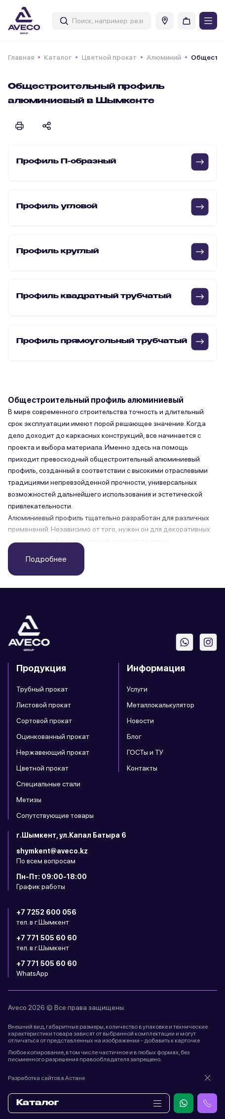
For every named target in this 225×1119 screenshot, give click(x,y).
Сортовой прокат (44, 721)
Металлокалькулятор (160, 705)
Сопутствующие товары (55, 815)
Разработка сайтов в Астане (46, 1078)
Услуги (137, 689)
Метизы (28, 800)
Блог (134, 736)
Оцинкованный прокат (52, 736)
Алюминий (164, 57)
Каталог (58, 57)
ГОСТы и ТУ (145, 752)
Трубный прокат (42, 689)
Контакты (142, 768)
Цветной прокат (109, 57)
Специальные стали (48, 784)
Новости (140, 721)
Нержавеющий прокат (52, 752)
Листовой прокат (43, 705)
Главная (21, 57)
